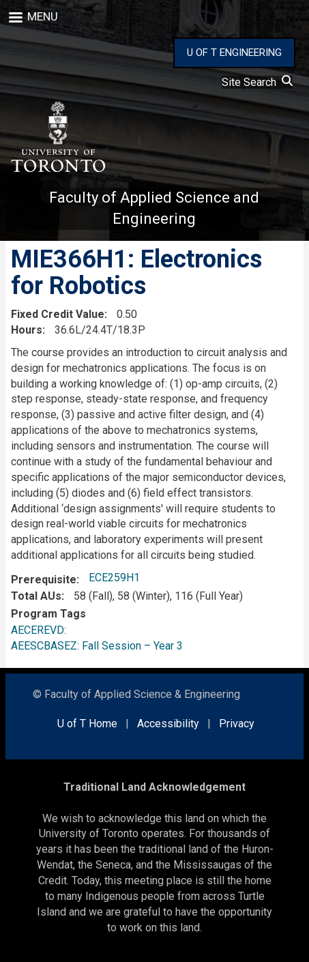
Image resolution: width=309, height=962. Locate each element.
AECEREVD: (41, 630)
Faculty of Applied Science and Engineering (154, 208)
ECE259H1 (114, 577)
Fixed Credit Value (57, 314)
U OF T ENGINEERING (234, 52)
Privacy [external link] (236, 723)
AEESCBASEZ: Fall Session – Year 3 (97, 645)
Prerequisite (43, 579)
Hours (26, 329)
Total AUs (36, 595)
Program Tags (48, 613)
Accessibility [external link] (168, 723)
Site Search (257, 82)
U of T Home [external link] (87, 723)
